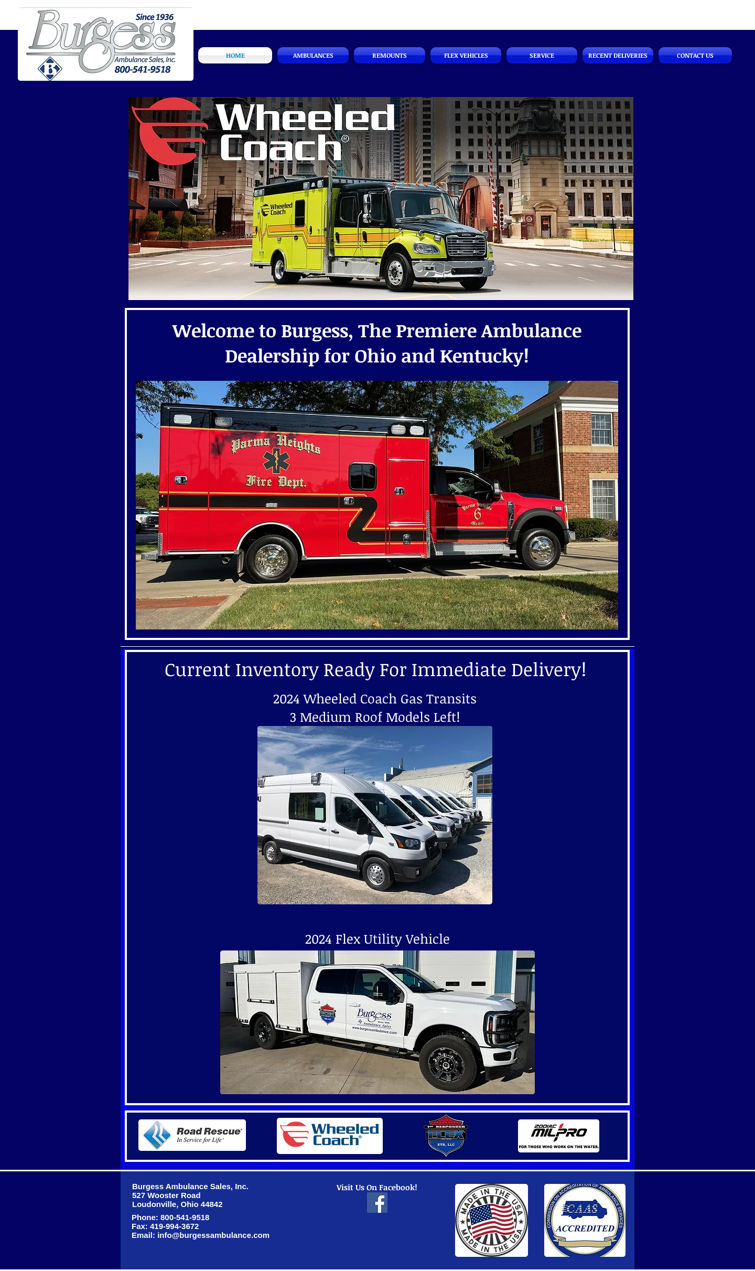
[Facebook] (377, 1202)
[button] (380, 198)
